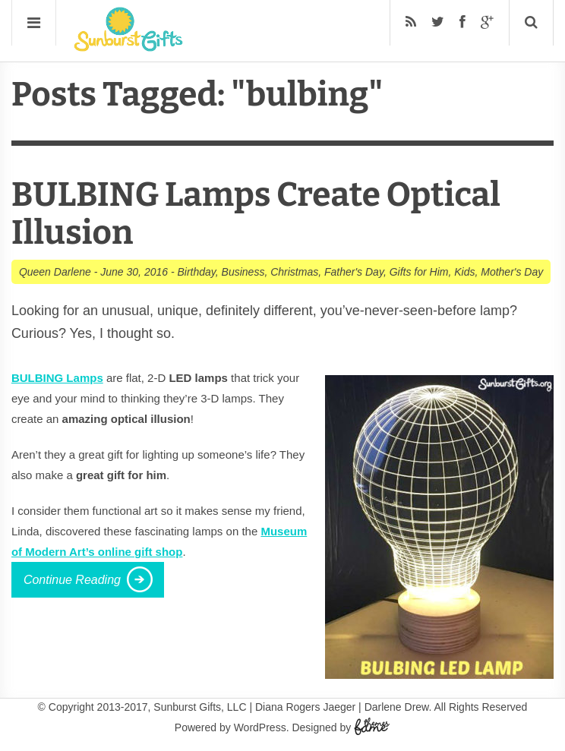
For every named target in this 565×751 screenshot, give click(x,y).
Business (243, 272)
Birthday (196, 272)
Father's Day (354, 272)
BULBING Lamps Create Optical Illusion (255, 214)
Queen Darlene (55, 272)
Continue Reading (72, 579)
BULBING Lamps (57, 377)
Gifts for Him (419, 272)
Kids (464, 272)
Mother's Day (512, 272)
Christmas (294, 272)
